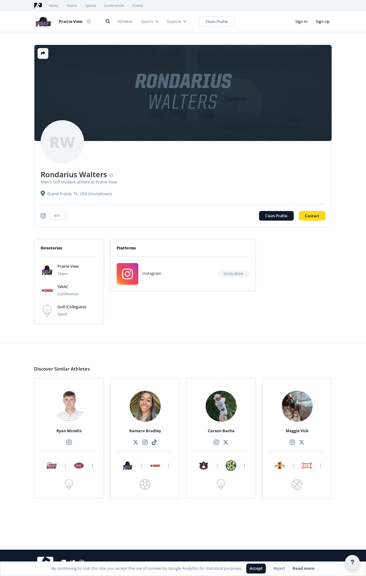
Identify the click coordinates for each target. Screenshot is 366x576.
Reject (279, 568)
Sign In (301, 21)
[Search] (107, 21)
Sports (90, 5)
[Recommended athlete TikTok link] (154, 442)
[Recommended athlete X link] (135, 442)
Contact (312, 215)
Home (53, 5)
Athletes (125, 21)
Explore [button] (177, 21)
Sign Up (323, 21)
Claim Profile (217, 21)
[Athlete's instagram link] (55, 216)
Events (137, 5)
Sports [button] (150, 21)
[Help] (352, 562)
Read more (303, 568)
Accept (256, 568)
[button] (43, 53)
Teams (72, 5)
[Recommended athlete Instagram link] (69, 442)
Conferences (114, 5)
